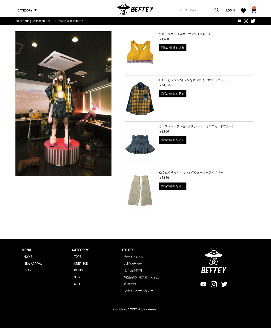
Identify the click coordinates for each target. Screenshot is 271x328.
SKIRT (78, 277)
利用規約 (130, 284)
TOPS (77, 256)
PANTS (78, 270)
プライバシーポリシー (138, 290)
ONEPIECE (80, 263)
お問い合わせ (133, 263)
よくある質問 (133, 270)
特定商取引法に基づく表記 (141, 277)
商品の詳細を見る (172, 47)
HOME (28, 256)
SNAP (27, 270)
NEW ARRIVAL (33, 263)
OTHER (78, 284)
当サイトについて (136, 256)
